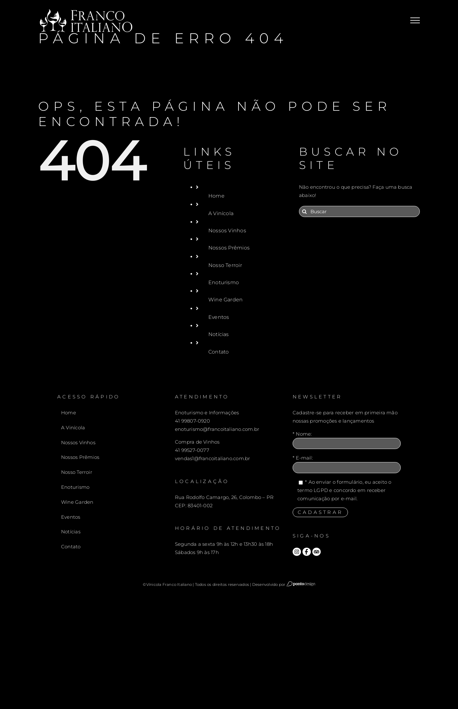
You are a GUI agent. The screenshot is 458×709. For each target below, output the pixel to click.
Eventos (218, 317)
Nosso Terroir (225, 265)
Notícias (218, 334)
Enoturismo (223, 282)
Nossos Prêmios (229, 248)
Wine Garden (225, 300)
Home (216, 196)
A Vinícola (220, 213)
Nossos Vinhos (227, 231)
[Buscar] (359, 211)
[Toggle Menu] (415, 20)
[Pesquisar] (304, 211)
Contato (218, 352)
